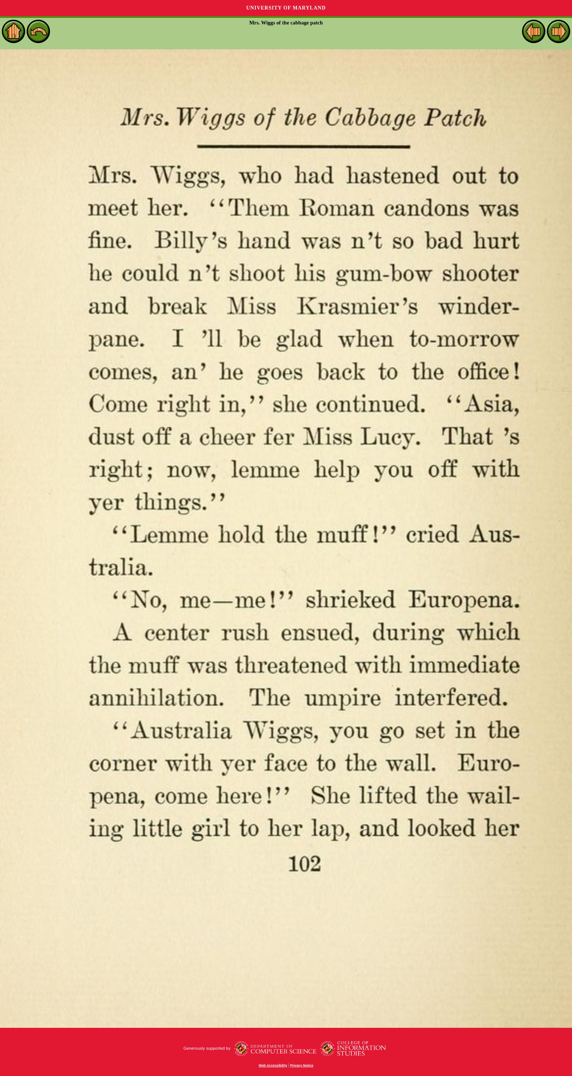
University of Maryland (286, 8)
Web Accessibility (273, 1065)
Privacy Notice (301, 1065)
